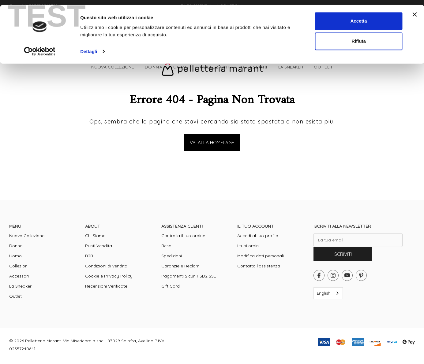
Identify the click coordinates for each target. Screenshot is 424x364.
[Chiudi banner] (414, 9)
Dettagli (88, 46)
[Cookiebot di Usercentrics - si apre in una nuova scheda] (39, 46)
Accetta (359, 16)
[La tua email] (358, 240)
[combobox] (328, 293)
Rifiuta (358, 36)
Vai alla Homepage (212, 142)
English (323, 293)
